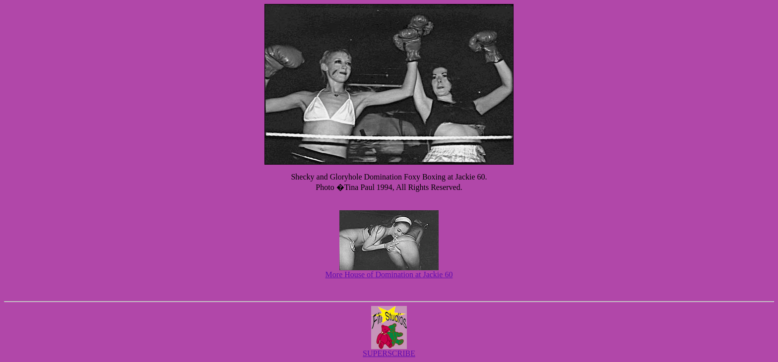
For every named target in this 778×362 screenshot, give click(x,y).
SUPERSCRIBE (389, 353)
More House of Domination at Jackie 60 (389, 274)
